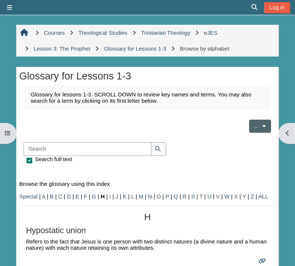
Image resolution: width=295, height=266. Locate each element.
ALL (263, 196)
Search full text (53, 159)
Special (28, 196)
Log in (277, 7)
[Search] (88, 149)
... (262, 125)
